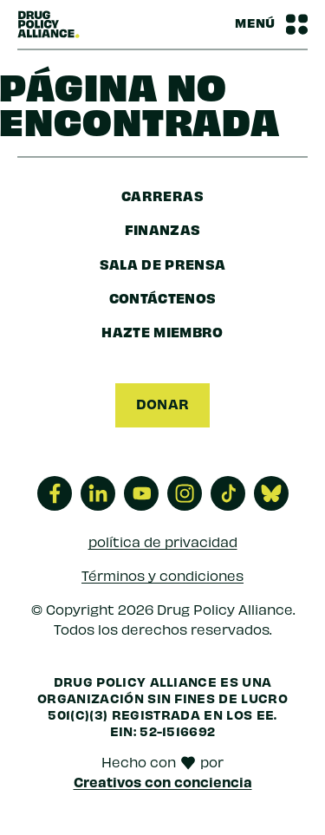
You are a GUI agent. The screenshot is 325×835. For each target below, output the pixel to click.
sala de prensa (163, 263)
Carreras (162, 195)
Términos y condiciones (162, 575)
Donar (163, 403)
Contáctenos (163, 297)
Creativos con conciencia (163, 781)
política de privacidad (162, 541)
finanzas (163, 229)
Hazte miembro (162, 331)
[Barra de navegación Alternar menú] (271, 24)
